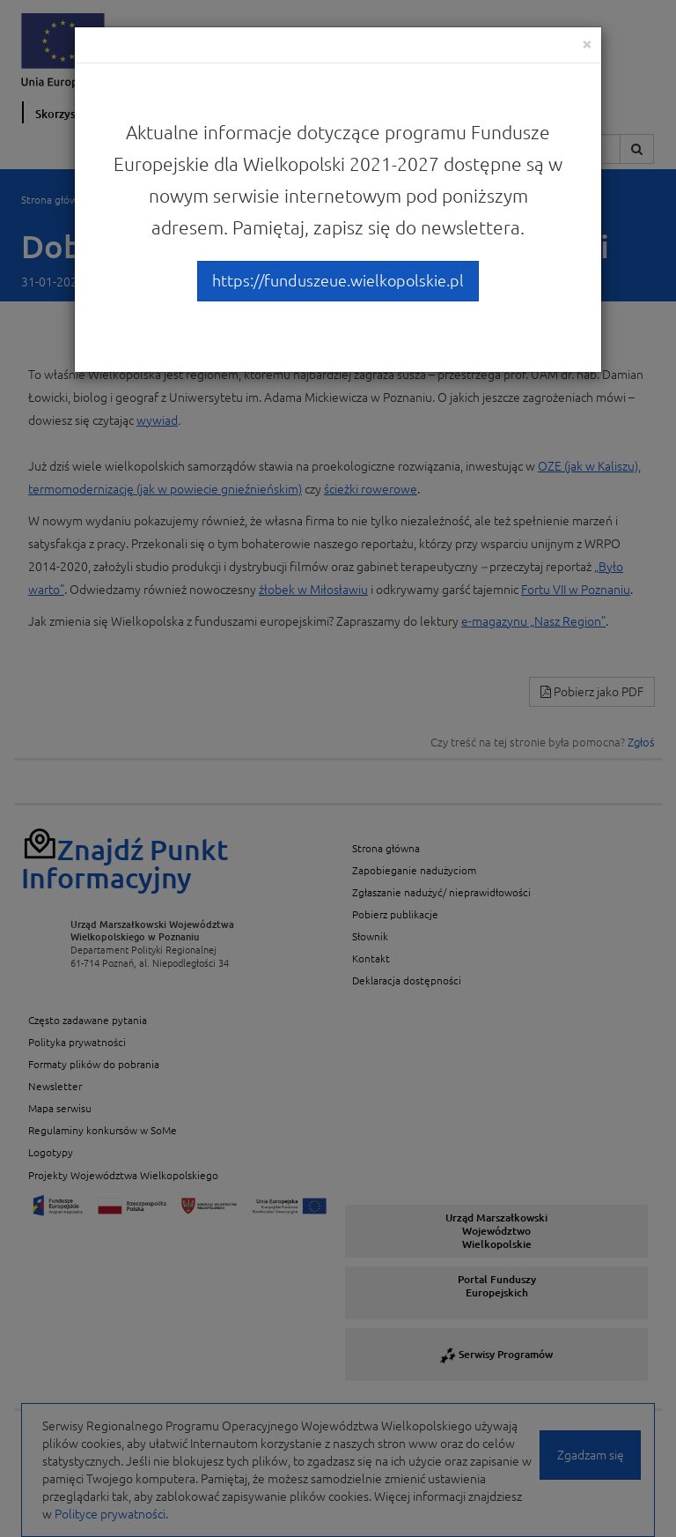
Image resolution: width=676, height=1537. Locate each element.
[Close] (587, 43)
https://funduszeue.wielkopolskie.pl (338, 280)
